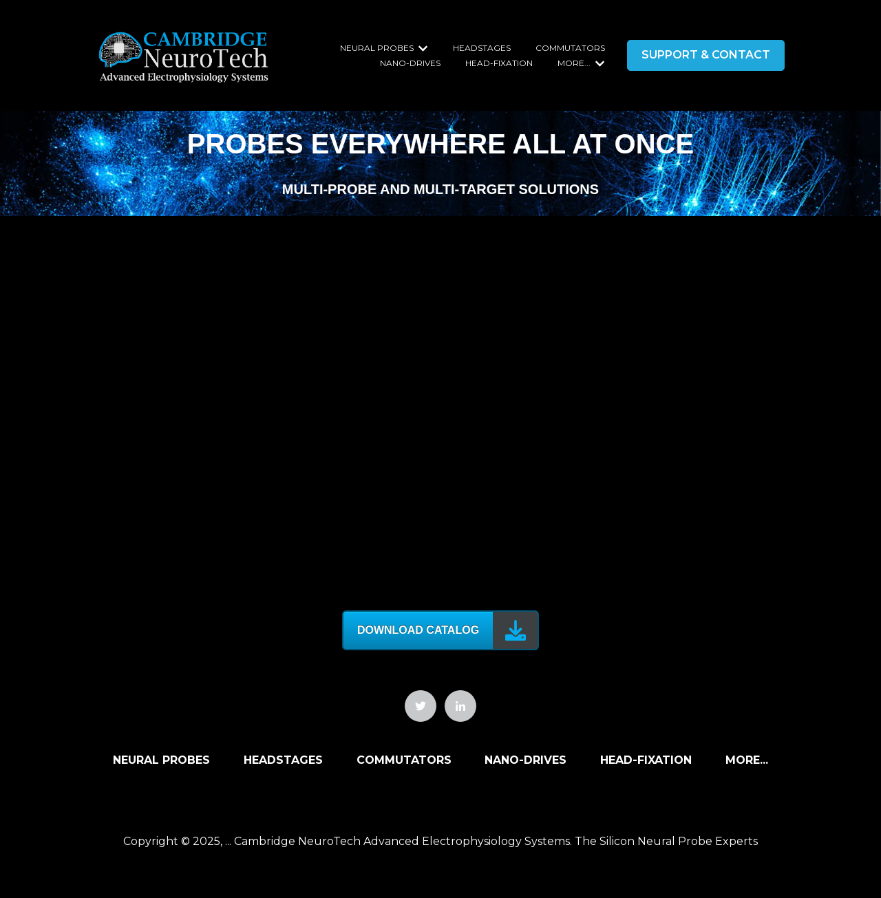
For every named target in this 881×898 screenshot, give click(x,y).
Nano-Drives (410, 63)
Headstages (482, 48)
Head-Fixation (499, 63)
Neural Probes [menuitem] (161, 760)
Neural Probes (377, 48)
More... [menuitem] (746, 760)
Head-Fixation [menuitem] (646, 760)
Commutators (570, 48)
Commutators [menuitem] (404, 760)
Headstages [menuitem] (283, 760)
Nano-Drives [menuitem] (525, 760)
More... (574, 63)
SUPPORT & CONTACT (705, 54)
